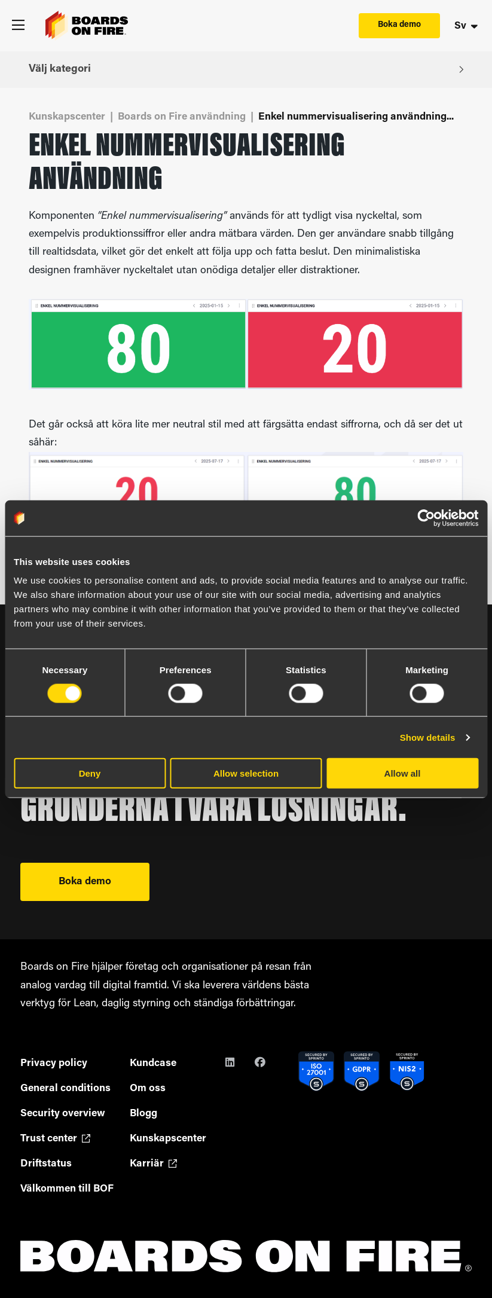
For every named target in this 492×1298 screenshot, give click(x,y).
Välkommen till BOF (67, 1189)
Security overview (62, 1113)
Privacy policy (53, 1063)
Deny (90, 773)
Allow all (402, 773)
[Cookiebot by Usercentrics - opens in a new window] (426, 518)
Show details (428, 737)
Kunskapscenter (67, 117)
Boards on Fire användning (182, 117)
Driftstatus (46, 1164)
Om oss (148, 1088)
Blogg (143, 1113)
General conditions (65, 1088)
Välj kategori (246, 69)
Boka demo (399, 24)
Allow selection (246, 773)
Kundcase (153, 1063)
